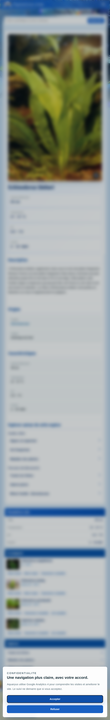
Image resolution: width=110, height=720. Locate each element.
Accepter (55, 699)
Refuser (55, 709)
